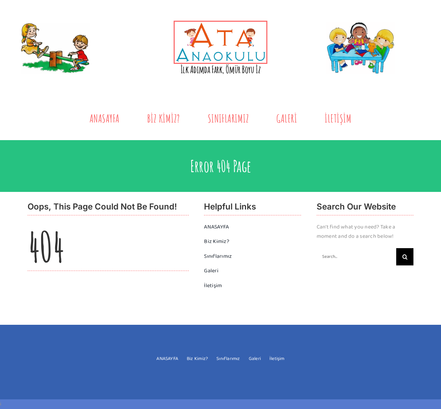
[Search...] (356, 256)
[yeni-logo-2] (221, 24)
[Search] (404, 256)
